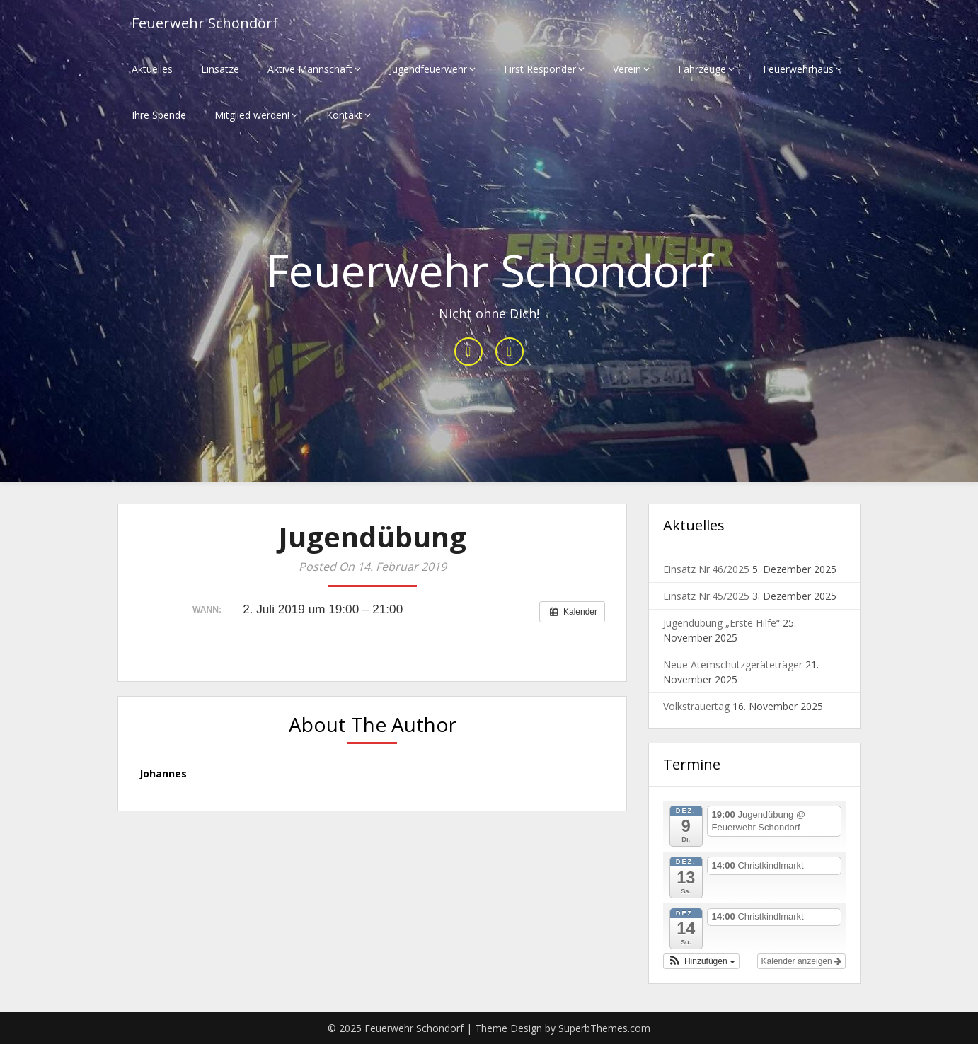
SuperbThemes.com (604, 1028)
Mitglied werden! (251, 115)
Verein (627, 69)
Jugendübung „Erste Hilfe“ (721, 623)
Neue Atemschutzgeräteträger (732, 664)
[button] (701, 961)
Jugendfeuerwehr (428, 69)
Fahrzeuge (702, 69)
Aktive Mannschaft (309, 69)
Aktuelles (152, 69)
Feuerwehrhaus (798, 69)
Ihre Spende (159, 115)
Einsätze (220, 69)
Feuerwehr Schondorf (205, 23)
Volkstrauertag (696, 706)
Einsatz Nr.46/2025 (706, 569)
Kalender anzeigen (801, 961)
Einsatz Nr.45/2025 (706, 596)
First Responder (540, 69)
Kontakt (344, 115)
